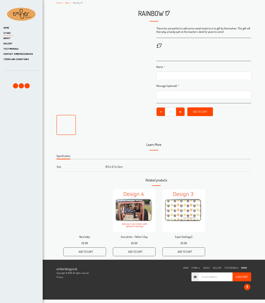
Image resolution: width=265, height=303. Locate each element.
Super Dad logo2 (184, 237)
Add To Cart (200, 111)
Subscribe (242, 277)
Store (67, 2)
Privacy (60, 276)
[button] (21, 75)
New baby (84, 237)
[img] (134, 210)
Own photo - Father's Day (134, 237)
